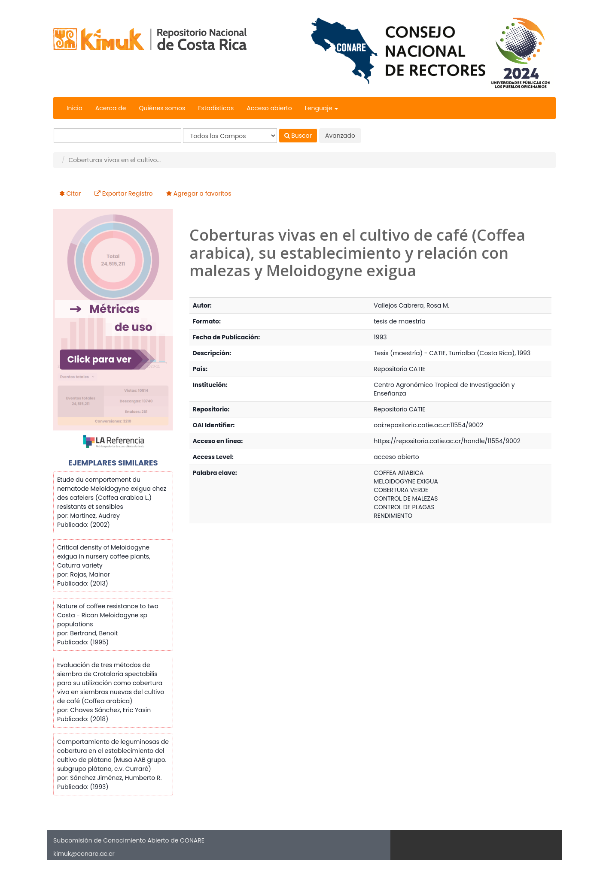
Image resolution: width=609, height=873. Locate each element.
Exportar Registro (127, 193)
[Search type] (230, 135)
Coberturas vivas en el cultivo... (114, 160)
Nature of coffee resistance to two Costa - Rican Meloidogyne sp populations (107, 615)
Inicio (74, 108)
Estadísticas (216, 108)
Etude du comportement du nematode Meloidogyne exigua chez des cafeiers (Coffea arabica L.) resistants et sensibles (111, 493)
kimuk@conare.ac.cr (84, 853)
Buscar (298, 135)
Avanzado (340, 135)
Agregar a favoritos (202, 193)
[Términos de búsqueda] (117, 135)
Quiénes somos (162, 108)
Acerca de (110, 108)
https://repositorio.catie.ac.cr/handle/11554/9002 (447, 441)
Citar (74, 193)
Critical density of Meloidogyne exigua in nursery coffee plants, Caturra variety (103, 556)
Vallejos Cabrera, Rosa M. (411, 305)
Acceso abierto (269, 108)
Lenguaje (321, 108)
